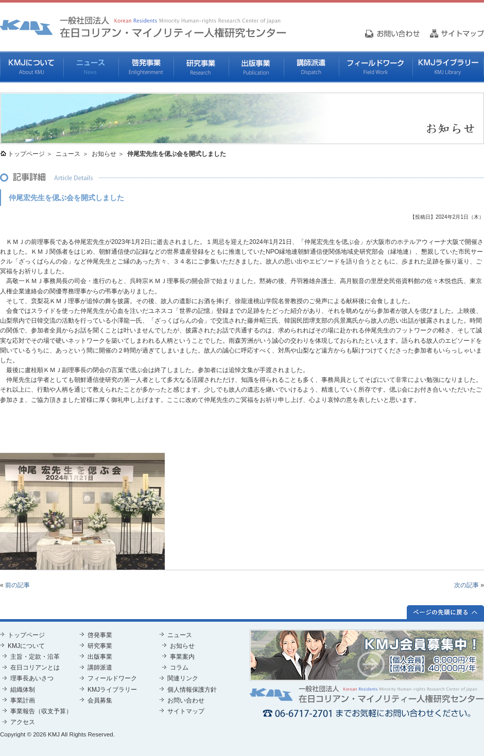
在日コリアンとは (35, 667)
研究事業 (201, 66)
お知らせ (104, 153)
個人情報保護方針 (192, 689)
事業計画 (22, 700)
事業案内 (182, 656)
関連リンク (182, 678)
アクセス (22, 722)
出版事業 (256, 66)
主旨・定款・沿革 (35, 656)
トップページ (26, 153)
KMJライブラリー (448, 66)
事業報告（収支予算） (41, 711)
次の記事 (466, 585)
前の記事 (17, 585)
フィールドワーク (375, 66)
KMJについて (31, 66)
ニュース (90, 66)
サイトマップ (185, 711)
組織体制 (22, 689)
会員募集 (100, 700)
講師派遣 (311, 66)
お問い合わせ (185, 700)
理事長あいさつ (32, 678)
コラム (179, 667)
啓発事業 (146, 66)
